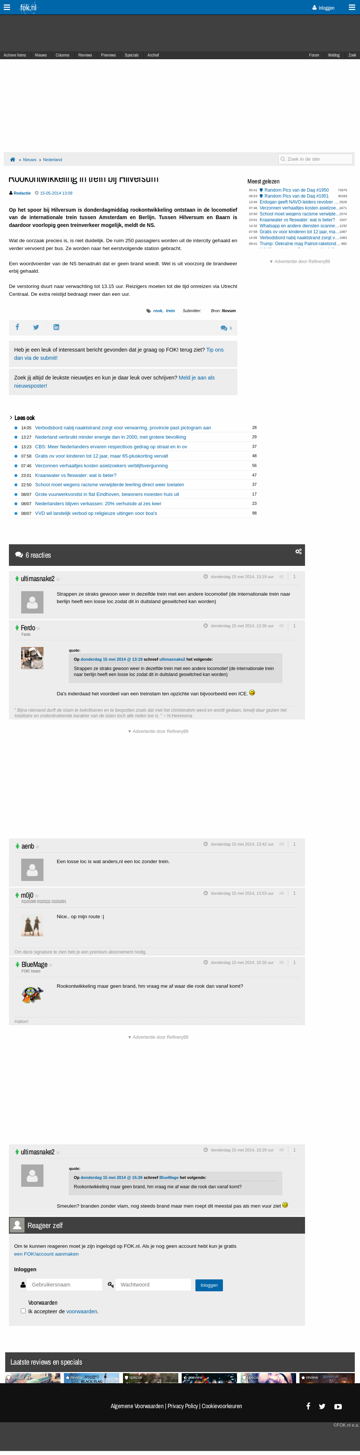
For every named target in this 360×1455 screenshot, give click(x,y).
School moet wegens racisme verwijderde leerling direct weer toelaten (300, 214)
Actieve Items (15, 55)
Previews (108, 55)
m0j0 (27, 895)
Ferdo (28, 627)
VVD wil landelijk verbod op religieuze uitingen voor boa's (96, 513)
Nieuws (41, 55)
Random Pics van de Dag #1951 (297, 196)
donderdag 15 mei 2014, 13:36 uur (242, 626)
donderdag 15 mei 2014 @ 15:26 (112, 1177)
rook (157, 310)
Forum (314, 55)
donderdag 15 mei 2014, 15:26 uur (242, 962)
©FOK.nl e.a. (346, 1425)
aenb (28, 846)
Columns (62, 55)
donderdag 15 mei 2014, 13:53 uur (242, 893)
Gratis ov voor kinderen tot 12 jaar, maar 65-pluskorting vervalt (300, 232)
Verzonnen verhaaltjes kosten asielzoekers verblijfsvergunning (300, 208)
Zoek (352, 55)
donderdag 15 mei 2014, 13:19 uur (242, 576)
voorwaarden (81, 1311)
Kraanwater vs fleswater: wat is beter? (297, 220)
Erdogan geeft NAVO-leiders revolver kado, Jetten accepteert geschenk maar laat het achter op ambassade (300, 202)
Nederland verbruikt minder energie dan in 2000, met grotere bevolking (110, 437)
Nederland (52, 159)
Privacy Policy (183, 1406)
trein (170, 310)
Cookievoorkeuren (222, 1406)
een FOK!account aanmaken (46, 1254)
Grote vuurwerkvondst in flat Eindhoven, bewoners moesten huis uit (107, 494)
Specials (132, 55)
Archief (153, 55)
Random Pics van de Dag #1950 (297, 190)
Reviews (85, 55)
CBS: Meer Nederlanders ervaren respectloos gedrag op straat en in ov (111, 446)
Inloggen (323, 7)
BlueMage (34, 964)
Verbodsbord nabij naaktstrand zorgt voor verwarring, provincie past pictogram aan (300, 237)
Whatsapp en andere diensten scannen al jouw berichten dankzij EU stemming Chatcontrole (300, 226)
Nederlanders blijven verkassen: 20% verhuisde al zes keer (98, 503)
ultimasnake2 (38, 578)
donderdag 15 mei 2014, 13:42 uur (242, 844)
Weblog (334, 55)
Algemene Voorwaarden (137, 1406)
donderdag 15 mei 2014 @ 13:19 (112, 659)
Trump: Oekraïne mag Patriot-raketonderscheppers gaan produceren (300, 243)
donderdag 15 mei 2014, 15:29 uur (242, 1150)
